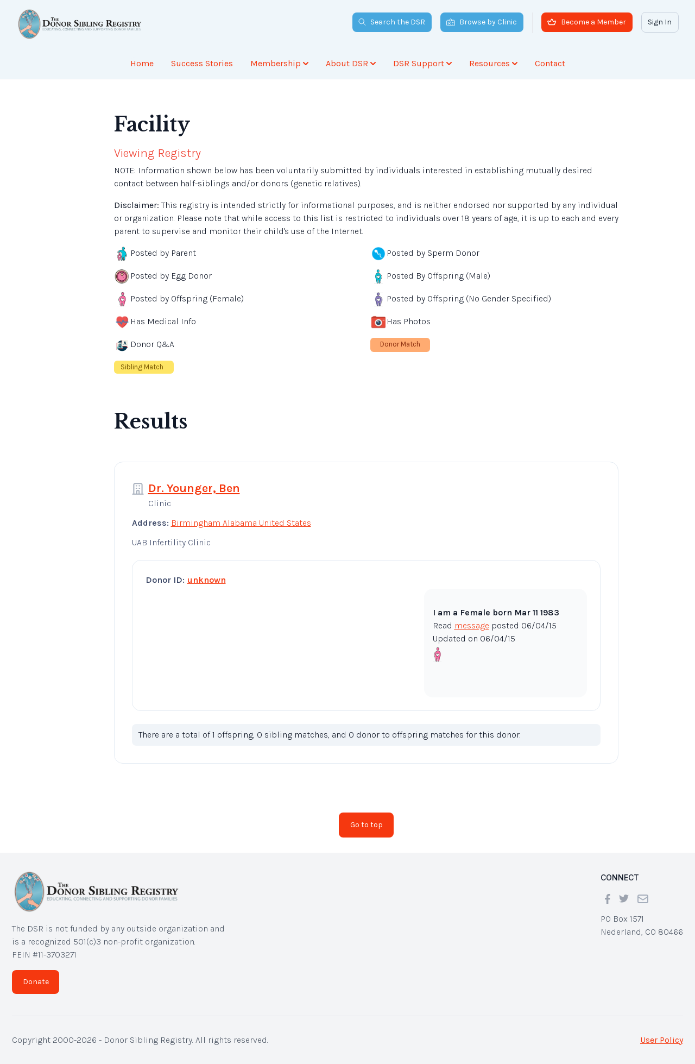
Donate (36, 981)
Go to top (366, 824)
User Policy (661, 1040)
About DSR (351, 63)
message (471, 625)
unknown (206, 580)
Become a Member (586, 22)
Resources (493, 63)
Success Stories (202, 63)
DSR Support (422, 63)
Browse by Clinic (481, 22)
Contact (550, 63)
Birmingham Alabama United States (241, 523)
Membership (279, 63)
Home (142, 63)
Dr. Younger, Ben (194, 488)
